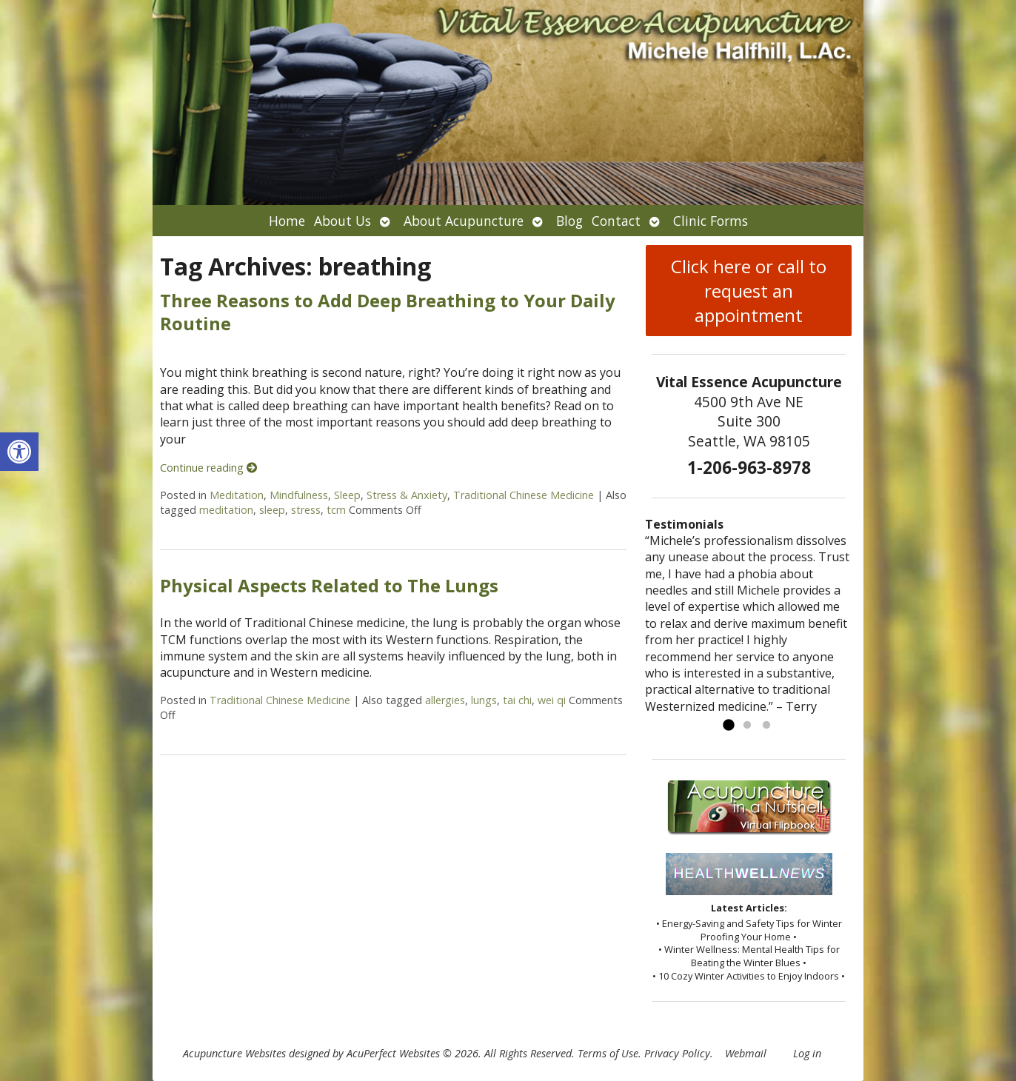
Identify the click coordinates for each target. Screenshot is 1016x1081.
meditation (226, 510)
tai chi (517, 700)
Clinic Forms (710, 221)
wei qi (552, 700)
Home (287, 221)
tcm (336, 510)
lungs (484, 700)
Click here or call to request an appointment (748, 290)
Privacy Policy (677, 1053)
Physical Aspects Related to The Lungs (329, 585)
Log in (807, 1053)
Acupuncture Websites (234, 1053)
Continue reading (208, 468)
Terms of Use (608, 1053)
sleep (272, 510)
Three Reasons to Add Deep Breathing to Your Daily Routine (387, 311)
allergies (445, 700)
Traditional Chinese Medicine (523, 495)
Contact (616, 221)
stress (306, 510)
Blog (569, 221)
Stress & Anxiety (407, 495)
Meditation (237, 495)
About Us (342, 221)
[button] (19, 451)
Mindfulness (299, 495)
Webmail (745, 1053)
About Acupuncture (464, 221)
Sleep (347, 495)
